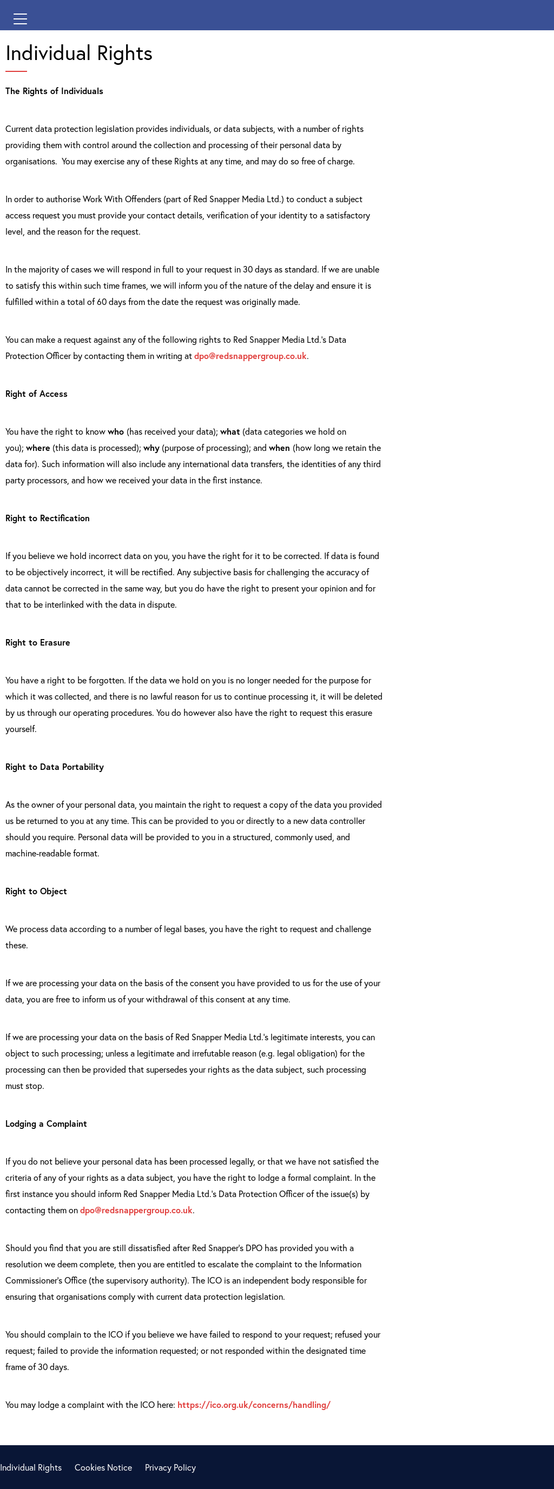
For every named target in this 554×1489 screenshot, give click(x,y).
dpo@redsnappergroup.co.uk (250, 355)
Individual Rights (31, 1467)
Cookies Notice (103, 1467)
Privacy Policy (170, 1467)
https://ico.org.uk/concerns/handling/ (254, 1404)
